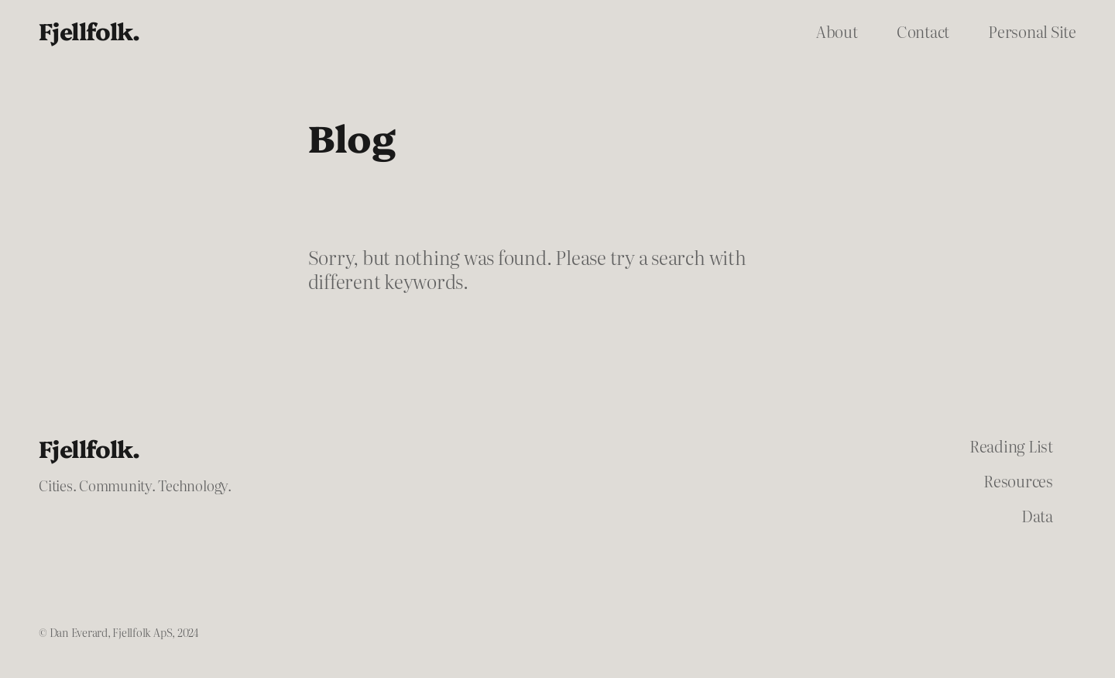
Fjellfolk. (89, 30)
